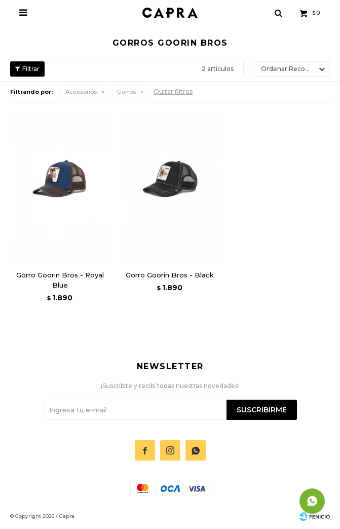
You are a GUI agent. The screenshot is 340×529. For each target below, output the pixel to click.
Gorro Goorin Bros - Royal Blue (60, 280)
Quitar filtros (173, 91)
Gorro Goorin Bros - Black (170, 275)
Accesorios (81, 91)
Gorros (126, 91)
